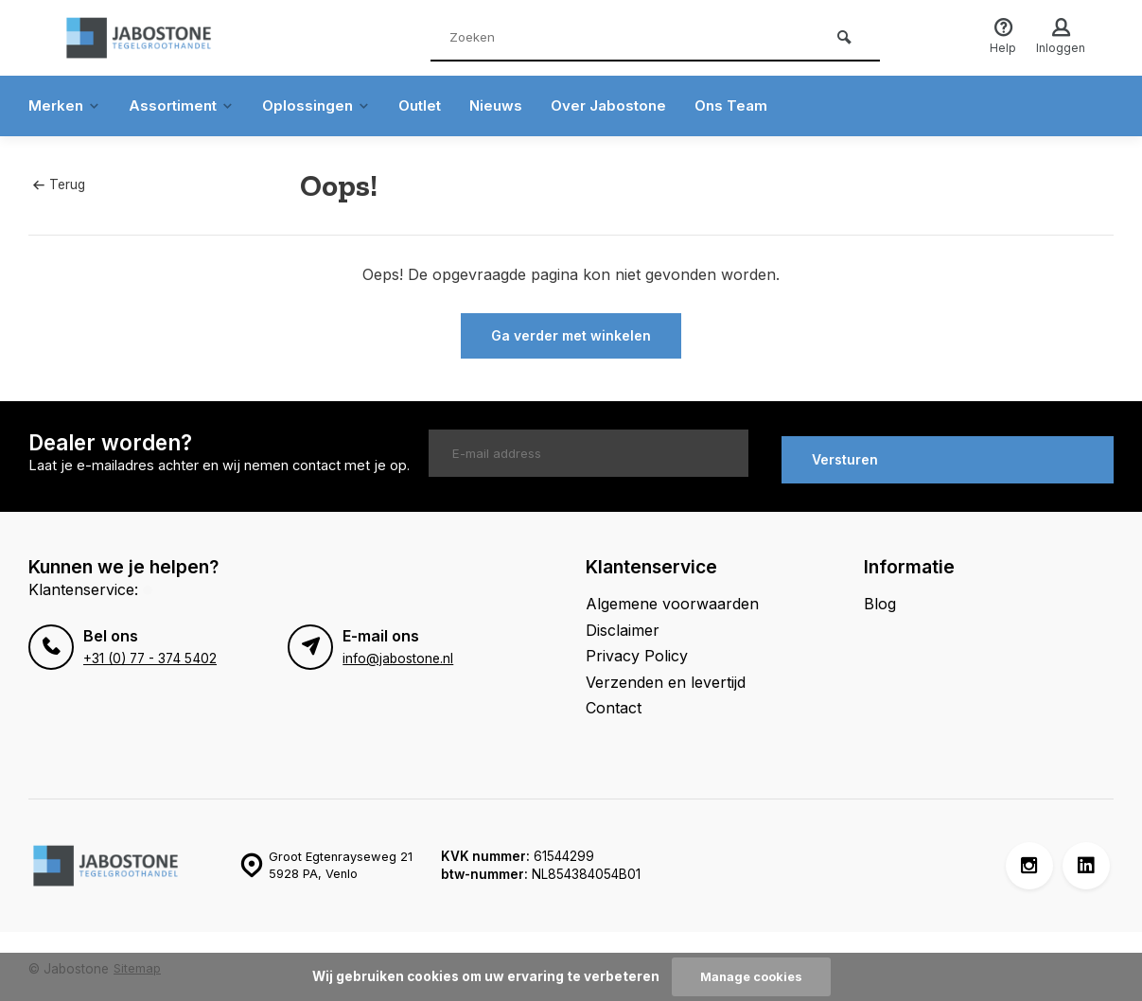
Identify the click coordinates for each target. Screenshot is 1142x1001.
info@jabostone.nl (397, 651)
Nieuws (511, 106)
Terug (58, 184)
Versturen (845, 453)
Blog (880, 597)
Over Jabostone (628, 106)
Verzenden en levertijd (666, 675)
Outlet (433, 106)
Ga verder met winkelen (571, 335)
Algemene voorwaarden (672, 597)
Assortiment (186, 106)
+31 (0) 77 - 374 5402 (148, 651)
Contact (613, 701)
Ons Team (754, 106)
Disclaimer (622, 623)
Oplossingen (325, 106)
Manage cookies (751, 976)
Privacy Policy (637, 650)
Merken (65, 106)
